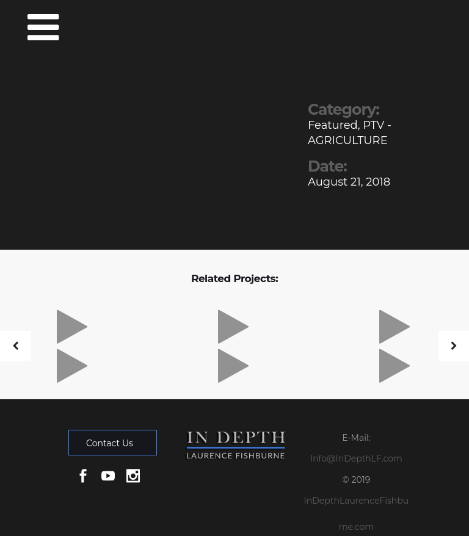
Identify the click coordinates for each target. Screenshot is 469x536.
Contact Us (109, 443)
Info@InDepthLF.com (356, 458)
